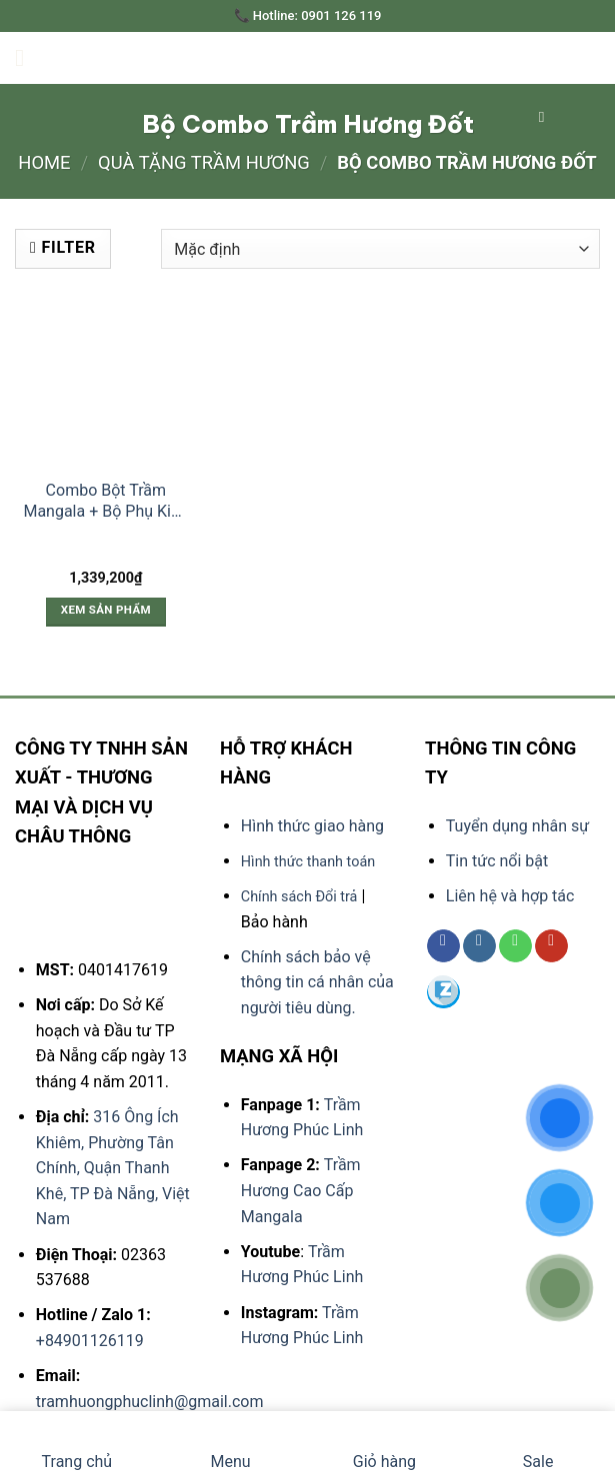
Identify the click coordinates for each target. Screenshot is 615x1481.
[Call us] (515, 945)
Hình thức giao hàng (312, 825)
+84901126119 (90, 1340)
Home (44, 162)
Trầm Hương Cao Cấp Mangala (301, 1190)
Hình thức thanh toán (308, 861)
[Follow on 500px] (443, 992)
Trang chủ (77, 1446)
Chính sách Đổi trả (299, 896)
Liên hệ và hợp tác (510, 895)
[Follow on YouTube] (551, 945)
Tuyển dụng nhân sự (517, 825)
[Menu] (27, 57)
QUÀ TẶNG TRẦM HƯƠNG (204, 162)
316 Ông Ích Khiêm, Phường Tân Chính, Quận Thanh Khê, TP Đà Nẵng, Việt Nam (113, 1167)
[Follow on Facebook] (443, 945)
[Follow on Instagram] (479, 945)
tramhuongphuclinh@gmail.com (150, 1401)
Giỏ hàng (384, 1446)
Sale (538, 1446)
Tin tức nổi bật (497, 860)
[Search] (546, 117)
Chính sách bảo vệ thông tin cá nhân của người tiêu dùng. (317, 982)
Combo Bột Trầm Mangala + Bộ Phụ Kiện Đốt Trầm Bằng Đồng (105, 502)
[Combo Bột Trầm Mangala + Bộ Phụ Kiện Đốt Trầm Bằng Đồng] (106, 380)
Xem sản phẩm (106, 610)
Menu (231, 1446)
